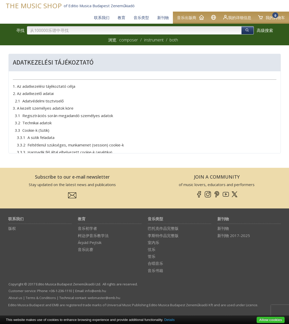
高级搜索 (265, 30)
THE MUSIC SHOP (34, 6)
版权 (12, 228)
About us (15, 297)
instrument (154, 40)
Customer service (22, 290)
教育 (82, 219)
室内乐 (153, 242)
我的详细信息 (236, 17)
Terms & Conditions (41, 297)
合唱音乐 (155, 263)
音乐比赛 (85, 249)
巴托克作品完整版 (163, 228)
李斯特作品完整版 (163, 235)
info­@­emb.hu (95, 290)
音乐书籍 (155, 270)
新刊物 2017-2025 (233, 235)
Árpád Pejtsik (89, 242)
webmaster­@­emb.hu (104, 297)
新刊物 (223, 219)
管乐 (151, 256)
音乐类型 (155, 219)
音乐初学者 (87, 228)
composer (128, 40)
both (174, 40)
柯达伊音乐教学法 (93, 235)
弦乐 (151, 249)
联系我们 (16, 219)
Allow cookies (270, 320)
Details (169, 320)
